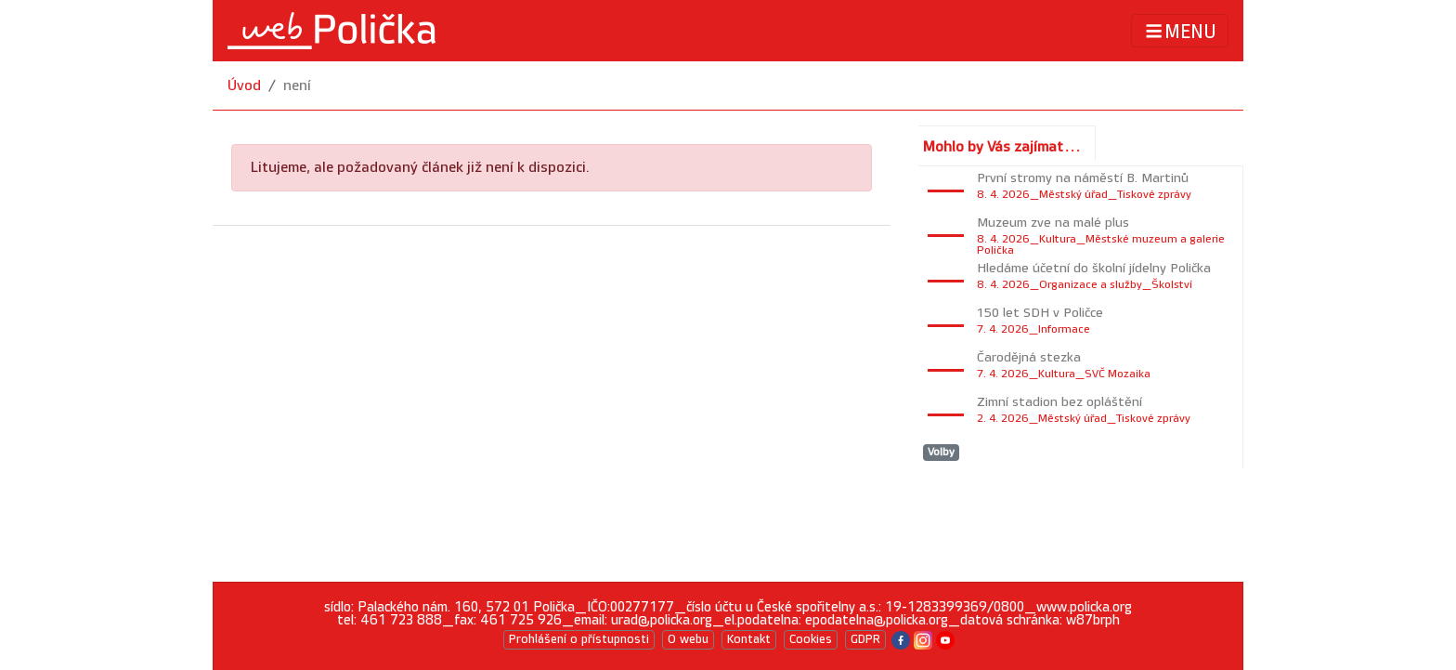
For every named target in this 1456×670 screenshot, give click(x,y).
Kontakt (749, 639)
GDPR (865, 639)
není (297, 86)
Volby (941, 452)
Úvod (244, 86)
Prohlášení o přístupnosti (579, 639)
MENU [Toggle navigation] (1179, 31)
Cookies (810, 639)
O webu (688, 639)
